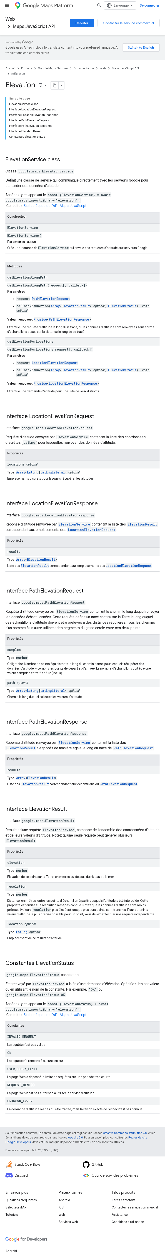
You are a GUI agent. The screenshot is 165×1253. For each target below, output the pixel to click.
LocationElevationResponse (73, 383)
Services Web (68, 1222)
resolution (16, 886)
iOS (61, 1207)
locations (16, 464)
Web (10, 19)
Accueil (10, 68)
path (11, 682)
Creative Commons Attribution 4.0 (125, 1133)
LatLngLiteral (52, 472)
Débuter (81, 23)
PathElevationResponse (69, 319)
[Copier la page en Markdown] (54, 85)
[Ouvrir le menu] (7, 5)
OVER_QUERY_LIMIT (22, 1069)
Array (55, 306)
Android (64, 1200)
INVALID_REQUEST (21, 1036)
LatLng (32, 472)
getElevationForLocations (30, 341)
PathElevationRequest (51, 298)
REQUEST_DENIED (21, 1085)
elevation (16, 862)
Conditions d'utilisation (128, 1222)
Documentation (84, 68)
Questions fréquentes (21, 1200)
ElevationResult (76, 306)
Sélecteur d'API (16, 1207)
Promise (40, 319)
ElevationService (25, 159)
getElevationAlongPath (27, 277)
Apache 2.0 (75, 1137)
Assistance (120, 1214)
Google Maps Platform (53, 68)
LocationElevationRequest (55, 363)
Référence (18, 73)
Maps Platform (48, 5)
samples (14, 650)
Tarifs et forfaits (123, 1200)
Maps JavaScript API (34, 26)
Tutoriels (11, 1214)
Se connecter (150, 5)
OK (9, 1053)
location (15, 924)
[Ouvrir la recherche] (99, 5)
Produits (26, 68)
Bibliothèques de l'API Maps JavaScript (54, 206)
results (13, 551)
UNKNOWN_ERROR (19, 1101)
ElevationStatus (122, 306)
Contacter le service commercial (128, 23)
